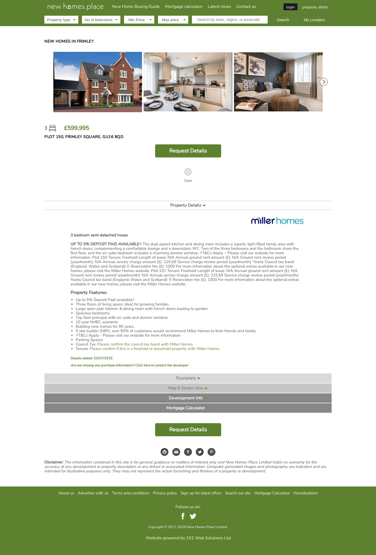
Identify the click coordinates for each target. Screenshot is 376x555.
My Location (314, 20)
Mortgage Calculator (272, 493)
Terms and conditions (130, 493)
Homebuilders (305, 493)
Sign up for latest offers (201, 493)
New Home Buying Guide (136, 6)
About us (66, 493)
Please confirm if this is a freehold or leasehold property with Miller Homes (155, 348)
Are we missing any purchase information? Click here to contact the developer (129, 365)
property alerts (315, 7)
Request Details (188, 150)
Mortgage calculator (184, 6)
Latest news (219, 6)
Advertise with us (93, 493)
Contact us (246, 6)
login (290, 7)
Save (188, 180)
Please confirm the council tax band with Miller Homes (145, 344)
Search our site (238, 493)
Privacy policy (165, 493)
